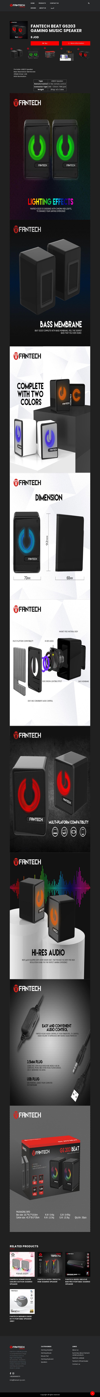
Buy (44, 43)
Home (32, 3)
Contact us (54, 3)
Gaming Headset (47, 1350)
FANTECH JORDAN (78, 1358)
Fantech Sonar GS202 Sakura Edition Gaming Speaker (21, 1281)
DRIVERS (33, 8)
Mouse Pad (44, 1356)
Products (42, 3)
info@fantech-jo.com (17, 1380)
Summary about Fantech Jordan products (81, 1354)
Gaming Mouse (46, 1353)
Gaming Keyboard (47, 1359)
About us (42, 8)
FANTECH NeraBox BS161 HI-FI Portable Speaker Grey (21, 1318)
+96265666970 (15, 1376)
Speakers (44, 1362)
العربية (52, 8)
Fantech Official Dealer (80, 1361)
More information (76, 43)
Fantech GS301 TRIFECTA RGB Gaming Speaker (49, 1280)
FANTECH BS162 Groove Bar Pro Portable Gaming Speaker (77, 1281)
